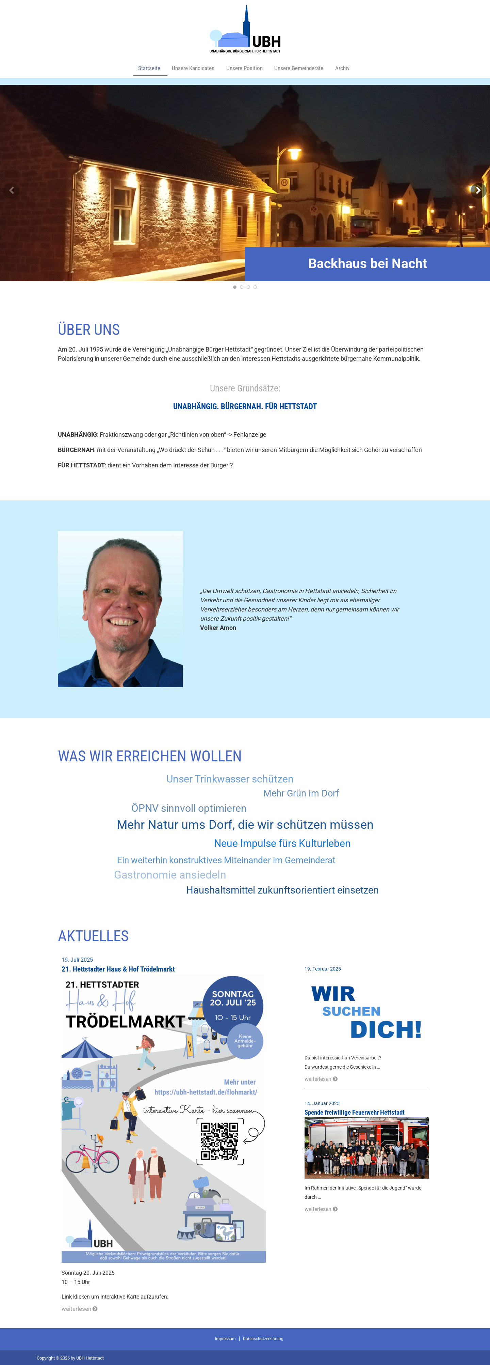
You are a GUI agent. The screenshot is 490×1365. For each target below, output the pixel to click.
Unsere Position (246, 68)
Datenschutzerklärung (263, 1337)
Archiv (347, 68)
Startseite (147, 68)
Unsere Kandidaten (192, 68)
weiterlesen (78, 1307)
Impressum (225, 1337)
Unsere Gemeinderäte (303, 68)
